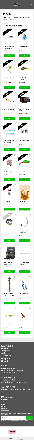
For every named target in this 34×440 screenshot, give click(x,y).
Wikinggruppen (21, 439)
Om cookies (4, 408)
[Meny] (2, 4)
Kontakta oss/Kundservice (7, 397)
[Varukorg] (31, 4)
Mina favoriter (4, 399)
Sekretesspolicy (5, 410)
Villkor (2, 396)
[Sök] (5, 4)
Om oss (3, 406)
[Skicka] (29, 418)
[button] (9, 55)
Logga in (3, 401)
